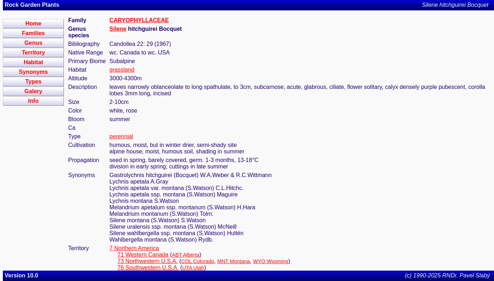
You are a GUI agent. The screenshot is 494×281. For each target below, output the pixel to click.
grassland (121, 70)
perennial (121, 136)
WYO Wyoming (270, 261)
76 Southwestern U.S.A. (148, 268)
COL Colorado (197, 261)
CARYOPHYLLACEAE (139, 20)
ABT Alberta (185, 255)
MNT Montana (233, 261)
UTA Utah (193, 268)
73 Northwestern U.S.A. (147, 261)
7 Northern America (134, 248)
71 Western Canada (142, 255)
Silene (117, 29)
